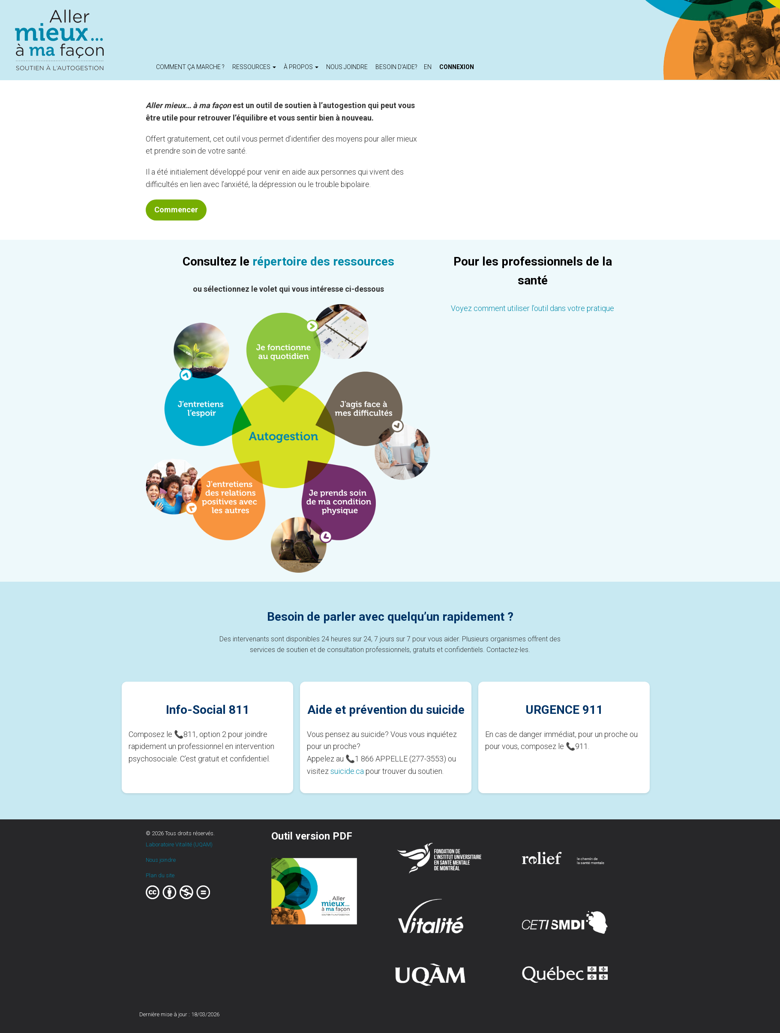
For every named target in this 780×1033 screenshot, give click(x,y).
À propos (301, 66)
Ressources (254, 66)
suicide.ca (347, 771)
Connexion (456, 66)
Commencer (176, 209)
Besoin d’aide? (396, 66)
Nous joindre (347, 66)
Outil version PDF (311, 836)
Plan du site (160, 875)
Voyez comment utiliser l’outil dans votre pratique (532, 308)
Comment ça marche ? (190, 66)
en (428, 66)
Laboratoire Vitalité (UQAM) (179, 844)
